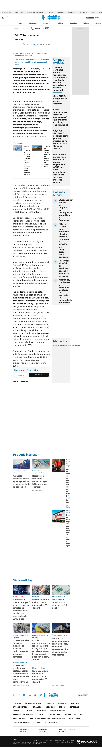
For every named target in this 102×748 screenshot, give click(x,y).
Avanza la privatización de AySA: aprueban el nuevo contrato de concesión (21, 481)
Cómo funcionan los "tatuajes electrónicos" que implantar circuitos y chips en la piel (60, 117)
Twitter (14, 695)
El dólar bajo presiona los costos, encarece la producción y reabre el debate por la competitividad (21, 673)
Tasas (93, 12)
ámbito (15, 29)
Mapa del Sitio (19, 718)
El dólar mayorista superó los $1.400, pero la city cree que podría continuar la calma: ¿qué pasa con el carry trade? (41, 650)
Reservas (71, 12)
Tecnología (70, 715)
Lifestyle (74, 707)
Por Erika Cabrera (68, 506)
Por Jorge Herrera (38, 490)
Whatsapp (41, 695)
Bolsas (62, 345)
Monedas (56, 345)
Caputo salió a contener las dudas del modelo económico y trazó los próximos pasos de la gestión (32, 62)
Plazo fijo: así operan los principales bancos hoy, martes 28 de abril (31, 54)
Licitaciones (51, 722)
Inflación (50, 12)
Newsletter (82, 695)
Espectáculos (54, 715)
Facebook (18, 695)
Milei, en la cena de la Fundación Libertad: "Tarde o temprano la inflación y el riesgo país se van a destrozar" (64, 240)
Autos (40, 715)
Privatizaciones (82, 12)
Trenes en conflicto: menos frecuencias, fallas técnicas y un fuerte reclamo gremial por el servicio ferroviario (60, 79)
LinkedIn (30, 695)
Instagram (24, 695)
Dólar (20, 23)
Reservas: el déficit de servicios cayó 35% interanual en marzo (64, 268)
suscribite (90, 17)
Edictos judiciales (21, 722)
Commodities (69, 345)
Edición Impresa (57, 711)
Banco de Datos (20, 707)
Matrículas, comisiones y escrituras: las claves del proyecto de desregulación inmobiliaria (66, 291)
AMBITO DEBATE (67, 730)
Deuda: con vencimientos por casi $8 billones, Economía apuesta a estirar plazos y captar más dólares (61, 646)
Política (60, 23)
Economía (33, 23)
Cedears (77, 345)
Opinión (86, 23)
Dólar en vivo (19, 12)
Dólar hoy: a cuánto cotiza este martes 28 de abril (59, 603)
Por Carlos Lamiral (58, 685)
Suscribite (38, 375)
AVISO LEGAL (74, 718)
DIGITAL (24, 730)
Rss (82, 715)
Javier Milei (60, 12)
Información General (23, 715)
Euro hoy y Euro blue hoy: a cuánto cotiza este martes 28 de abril (40, 676)
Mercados (36, 707)
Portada (17, 703)
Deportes (41, 711)
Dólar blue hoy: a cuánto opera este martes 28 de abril (40, 603)
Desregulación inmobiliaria (35, 12)
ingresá (97, 17)
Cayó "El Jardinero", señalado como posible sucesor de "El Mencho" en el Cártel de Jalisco (60, 139)
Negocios (73, 23)
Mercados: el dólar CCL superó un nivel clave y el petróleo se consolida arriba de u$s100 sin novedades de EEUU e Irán (21, 609)
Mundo (29, 711)
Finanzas (46, 23)
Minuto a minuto (20, 596)
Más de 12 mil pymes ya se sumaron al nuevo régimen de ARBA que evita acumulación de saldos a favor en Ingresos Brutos (59, 168)
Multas (37, 722)
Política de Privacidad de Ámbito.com (47, 718)
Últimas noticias (33, 703)
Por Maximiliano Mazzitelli (21, 685)
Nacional (17, 711)
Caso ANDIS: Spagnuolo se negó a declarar (60, 100)
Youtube (35, 695)
